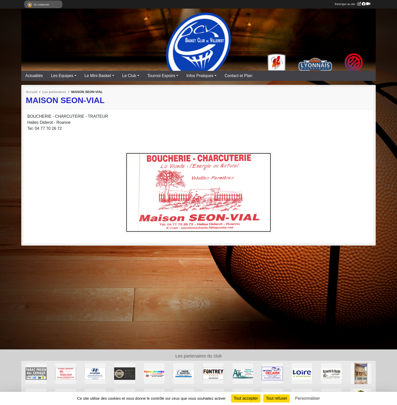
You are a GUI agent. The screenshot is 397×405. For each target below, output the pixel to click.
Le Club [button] (129, 76)
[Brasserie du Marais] (331, 373)
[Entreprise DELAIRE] (272, 373)
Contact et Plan (238, 76)
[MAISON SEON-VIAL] (65, 373)
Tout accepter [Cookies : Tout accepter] (246, 398)
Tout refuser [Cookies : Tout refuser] (276, 398)
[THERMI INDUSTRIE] (183, 373)
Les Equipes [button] (62, 76)
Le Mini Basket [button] (98, 76)
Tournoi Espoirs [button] (161, 76)
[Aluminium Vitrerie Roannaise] (243, 373)
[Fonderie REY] (213, 373)
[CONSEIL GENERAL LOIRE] (302, 373)
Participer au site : (352, 4)
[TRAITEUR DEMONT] (124, 373)
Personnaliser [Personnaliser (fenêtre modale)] (307, 398)
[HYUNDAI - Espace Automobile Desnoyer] (95, 373)
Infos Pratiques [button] (199, 76)
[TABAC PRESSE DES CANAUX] (36, 373)
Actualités (34, 76)
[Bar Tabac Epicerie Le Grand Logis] (361, 373)
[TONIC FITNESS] (154, 373)
